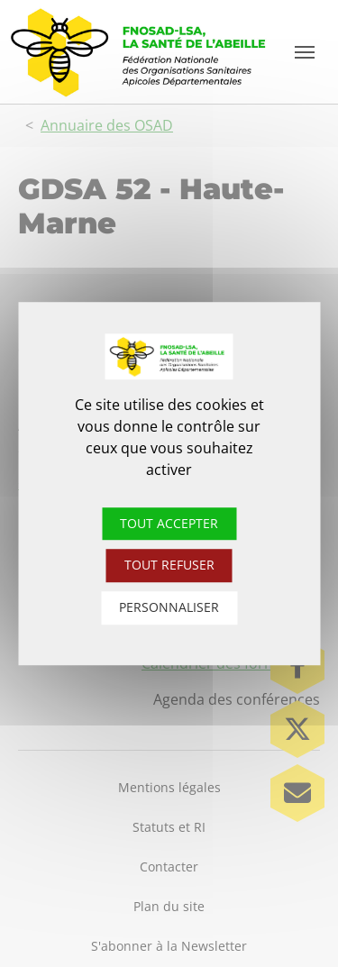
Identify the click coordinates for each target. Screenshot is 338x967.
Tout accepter (169, 523)
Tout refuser (169, 565)
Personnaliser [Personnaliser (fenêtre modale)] (169, 607)
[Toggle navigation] (304, 52)
